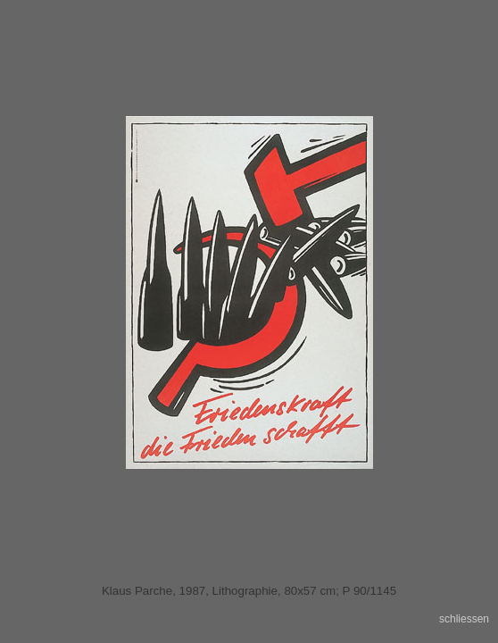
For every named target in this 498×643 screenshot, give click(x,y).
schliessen (464, 619)
